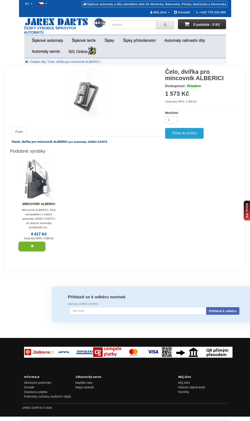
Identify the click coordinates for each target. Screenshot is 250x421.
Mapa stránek (84, 387)
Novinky (183, 392)
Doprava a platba (35, 392)
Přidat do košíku (184, 133)
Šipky (109, 40)
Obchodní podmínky (37, 382)
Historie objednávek (191, 387)
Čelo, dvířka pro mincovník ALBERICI (73, 62)
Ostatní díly (38, 62)
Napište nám (84, 382)
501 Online (82, 51)
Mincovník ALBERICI (38, 204)
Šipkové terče (84, 40)
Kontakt (182, 12)
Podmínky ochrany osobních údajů (47, 396)
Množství (171, 113)
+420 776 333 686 (210, 12)
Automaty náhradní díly (184, 40)
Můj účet (184, 382)
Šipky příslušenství (139, 40)
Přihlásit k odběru (223, 311)
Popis (19, 131)
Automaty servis (46, 51)
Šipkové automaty (47, 40)
